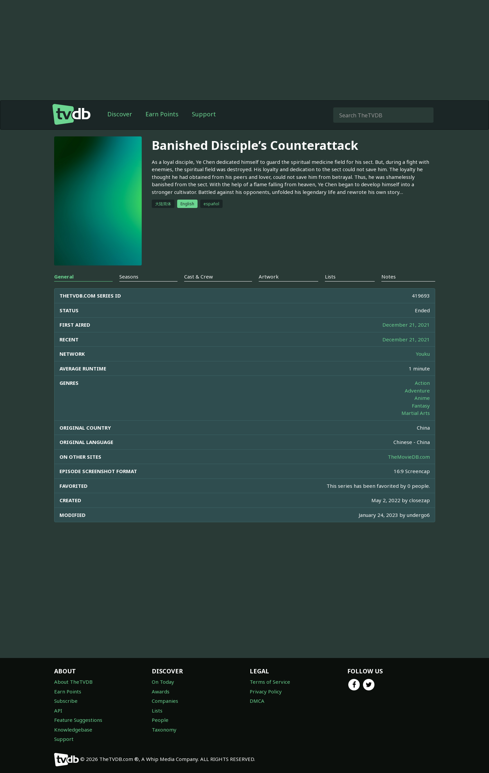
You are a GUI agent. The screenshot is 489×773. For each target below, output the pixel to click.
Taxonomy (164, 729)
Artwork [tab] (269, 276)
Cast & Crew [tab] (198, 276)
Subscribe (66, 700)
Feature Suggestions (78, 719)
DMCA (257, 700)
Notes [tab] (388, 276)
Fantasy (421, 405)
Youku (423, 353)
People (160, 719)
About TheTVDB (73, 681)
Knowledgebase (73, 729)
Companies (165, 700)
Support (204, 114)
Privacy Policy (266, 691)
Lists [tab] (330, 276)
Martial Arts (415, 413)
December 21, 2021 (406, 324)
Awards (160, 691)
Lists (157, 710)
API (58, 710)
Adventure (417, 390)
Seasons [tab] (128, 276)
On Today (163, 681)
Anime (422, 398)
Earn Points (161, 114)
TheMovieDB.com (409, 456)
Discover (119, 114)
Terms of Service (270, 681)
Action (422, 382)
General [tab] (64, 276)
